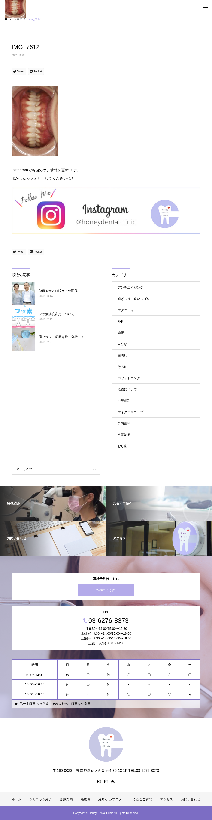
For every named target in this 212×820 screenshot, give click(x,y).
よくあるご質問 (141, 799)
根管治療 (124, 434)
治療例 (85, 799)
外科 (121, 321)
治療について (127, 389)
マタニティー (127, 310)
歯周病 (122, 355)
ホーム (16, 799)
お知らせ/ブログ (110, 799)
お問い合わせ (190, 799)
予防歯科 (124, 423)
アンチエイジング (130, 287)
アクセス (166, 799)
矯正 (121, 333)
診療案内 (66, 799)
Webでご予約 (106, 590)
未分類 (122, 344)
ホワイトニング (129, 378)
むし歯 (122, 446)
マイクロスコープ (130, 412)
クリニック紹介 (40, 799)
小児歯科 (124, 400)
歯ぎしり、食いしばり (134, 299)
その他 (122, 367)
